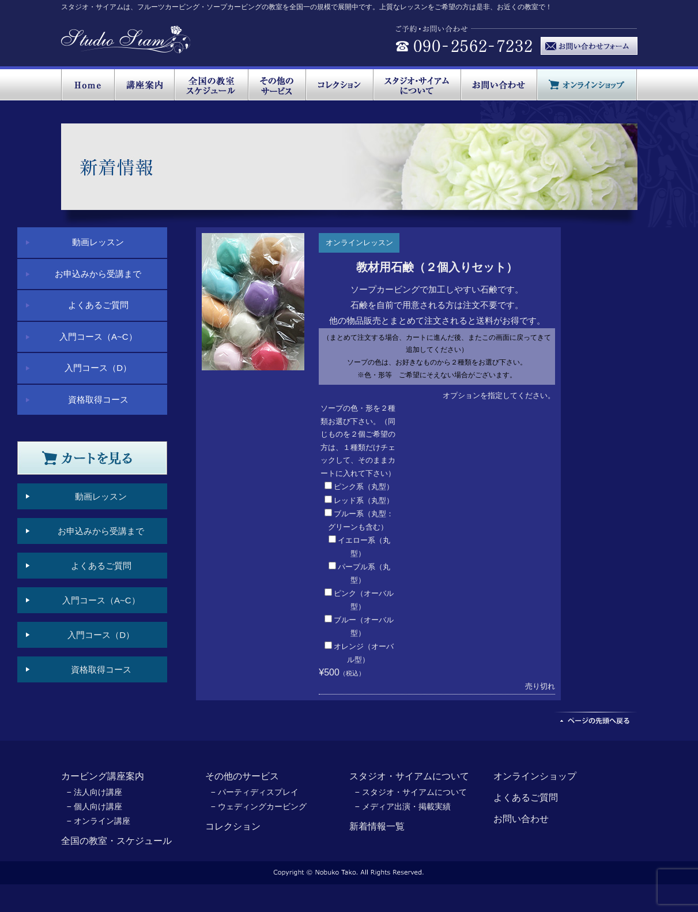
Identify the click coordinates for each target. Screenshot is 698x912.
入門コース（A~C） (98, 336)
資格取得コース (98, 399)
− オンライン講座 (98, 820)
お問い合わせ (521, 819)
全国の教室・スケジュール (116, 841)
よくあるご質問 (98, 305)
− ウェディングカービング (259, 806)
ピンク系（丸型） (359, 486)
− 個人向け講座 (94, 806)
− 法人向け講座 (94, 792)
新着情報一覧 (377, 826)
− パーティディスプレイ (255, 792)
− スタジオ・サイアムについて (411, 792)
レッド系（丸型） (359, 500)
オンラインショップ (534, 776)
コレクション (233, 826)
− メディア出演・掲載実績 (403, 806)
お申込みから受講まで (98, 274)
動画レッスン (98, 242)
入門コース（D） (98, 368)
